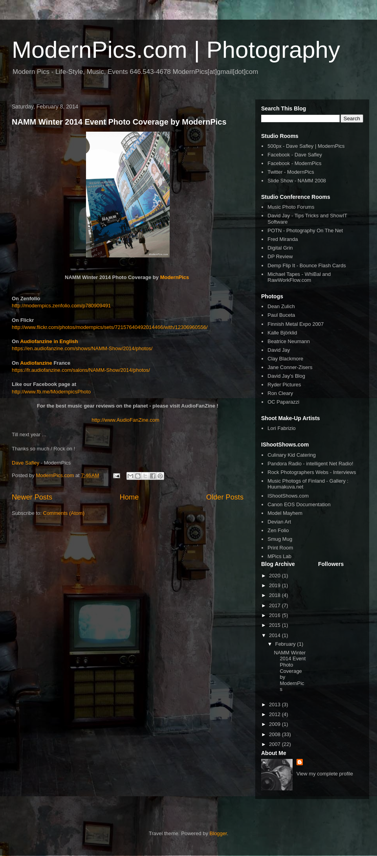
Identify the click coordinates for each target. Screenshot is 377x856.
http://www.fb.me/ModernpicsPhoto (51, 392)
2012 (275, 714)
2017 (275, 605)
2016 (275, 615)
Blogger (218, 833)
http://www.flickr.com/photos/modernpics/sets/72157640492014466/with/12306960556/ (110, 327)
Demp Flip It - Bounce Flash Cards (306, 265)
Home (129, 497)
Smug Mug (279, 539)
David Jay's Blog (286, 376)
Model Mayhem (284, 513)
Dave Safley (25, 463)
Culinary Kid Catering (291, 455)
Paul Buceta (281, 315)
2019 (275, 585)
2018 (275, 595)
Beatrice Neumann (288, 341)
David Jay (278, 350)
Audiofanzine (36, 363)
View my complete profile (324, 774)
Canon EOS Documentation (298, 504)
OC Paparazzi (283, 402)
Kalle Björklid (282, 333)
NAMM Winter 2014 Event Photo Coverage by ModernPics (119, 122)
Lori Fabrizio (281, 428)
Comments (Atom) (63, 513)
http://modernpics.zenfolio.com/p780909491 (61, 306)
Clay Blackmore (285, 359)
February (286, 644)
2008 (275, 734)
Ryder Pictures (284, 385)
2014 (275, 635)
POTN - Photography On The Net (305, 230)
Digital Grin (280, 248)
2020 (275, 576)
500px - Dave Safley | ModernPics (305, 146)
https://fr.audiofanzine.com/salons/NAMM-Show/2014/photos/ (81, 370)
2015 (275, 625)
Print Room (280, 548)
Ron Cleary (280, 393)
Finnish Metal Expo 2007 (295, 324)
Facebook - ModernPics (294, 163)
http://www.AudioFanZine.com (125, 420)
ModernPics (174, 277)
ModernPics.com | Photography (176, 50)
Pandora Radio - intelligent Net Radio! (310, 464)
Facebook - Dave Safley (294, 155)
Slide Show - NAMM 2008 (296, 181)
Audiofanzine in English (49, 341)
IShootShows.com (288, 496)
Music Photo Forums (290, 207)
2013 (275, 704)
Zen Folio (278, 530)
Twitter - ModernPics (290, 172)
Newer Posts (32, 497)
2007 (275, 744)
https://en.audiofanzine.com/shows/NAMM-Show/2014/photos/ (82, 348)
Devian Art (279, 522)
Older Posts (224, 497)
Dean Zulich (281, 306)
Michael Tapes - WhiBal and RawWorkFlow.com (299, 277)
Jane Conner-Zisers (289, 367)
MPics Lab (279, 556)
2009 (275, 724)
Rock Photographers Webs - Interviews (311, 472)
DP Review (280, 256)
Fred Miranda (282, 239)
